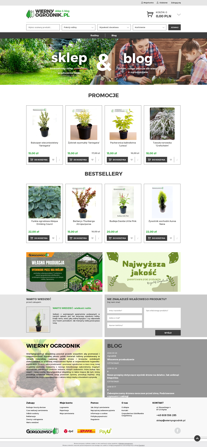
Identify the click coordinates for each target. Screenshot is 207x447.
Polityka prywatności (99, 416)
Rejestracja (64, 410)
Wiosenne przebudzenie (120, 359)
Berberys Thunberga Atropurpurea (84, 222)
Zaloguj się (176, 3)
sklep (69, 62)
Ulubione (162, 3)
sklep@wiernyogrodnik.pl (170, 420)
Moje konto (147, 3)
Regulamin (95, 419)
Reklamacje (31, 416)
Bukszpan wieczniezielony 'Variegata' (44, 144)
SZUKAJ (174, 27)
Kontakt (125, 410)
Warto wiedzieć (32, 422)
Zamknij (142, 445)
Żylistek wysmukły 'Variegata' (84, 142)
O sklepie (125, 407)
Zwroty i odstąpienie (34, 419)
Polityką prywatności (126, 443)
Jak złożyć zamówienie (100, 407)
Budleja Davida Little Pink (123, 221)
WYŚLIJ (167, 333)
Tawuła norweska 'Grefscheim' (162, 144)
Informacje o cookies (99, 413)
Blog (114, 35)
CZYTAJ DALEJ (113, 363)
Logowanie (64, 407)
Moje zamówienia (67, 413)
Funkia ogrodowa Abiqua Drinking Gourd (44, 222)
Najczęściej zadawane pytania (103, 410)
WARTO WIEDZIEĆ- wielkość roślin (72, 308)
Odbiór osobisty (32, 413)
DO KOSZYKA (39, 159)
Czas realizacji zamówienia (37, 410)
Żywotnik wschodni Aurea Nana (162, 222)
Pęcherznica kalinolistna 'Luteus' (123, 144)
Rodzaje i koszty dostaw (36, 407)
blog (137, 62)
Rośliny (95, 35)
